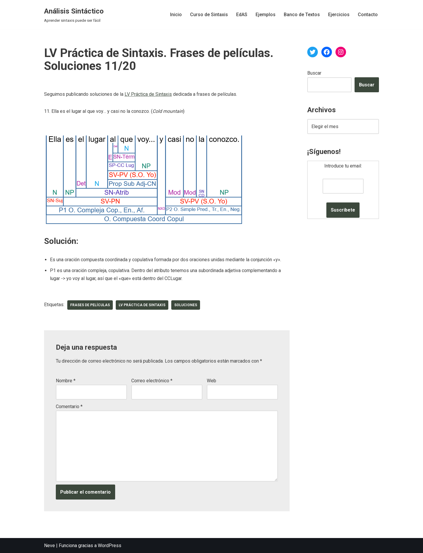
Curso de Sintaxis (209, 14)
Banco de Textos (302, 14)
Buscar (314, 73)
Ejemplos (266, 14)
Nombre (65, 380)
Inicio (176, 14)
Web (211, 380)
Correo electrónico (151, 380)
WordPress (109, 545)
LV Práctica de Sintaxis (148, 94)
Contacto (368, 14)
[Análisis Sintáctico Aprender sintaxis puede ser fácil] (74, 14)
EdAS (241, 14)
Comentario (69, 406)
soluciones (185, 305)
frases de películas (90, 305)
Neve (49, 545)
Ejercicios (339, 14)
